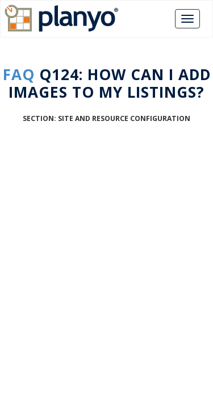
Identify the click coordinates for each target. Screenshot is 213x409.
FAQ (19, 74)
